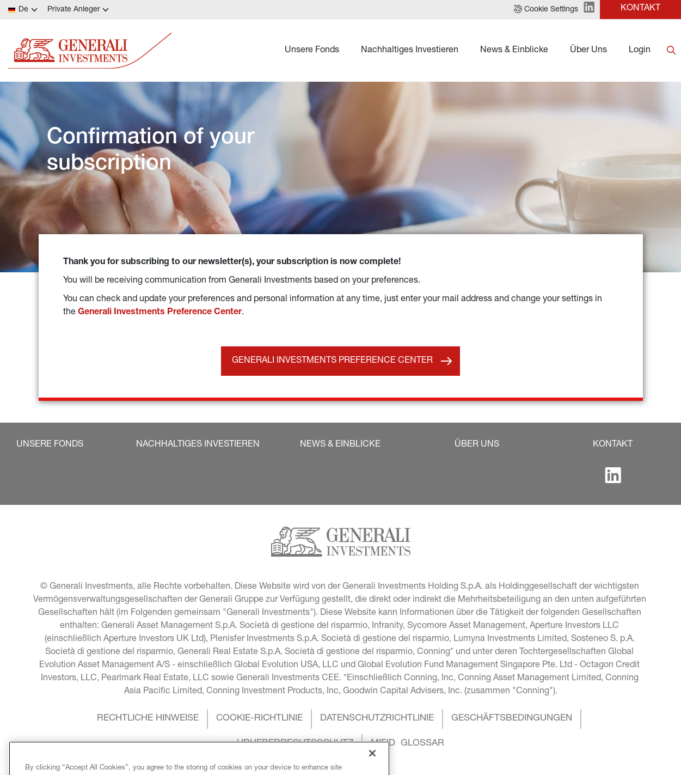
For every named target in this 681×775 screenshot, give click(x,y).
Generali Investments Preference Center (160, 312)
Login (640, 50)
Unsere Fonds (312, 50)
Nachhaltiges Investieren (409, 50)
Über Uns (588, 50)
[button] (546, 10)
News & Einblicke (514, 50)
